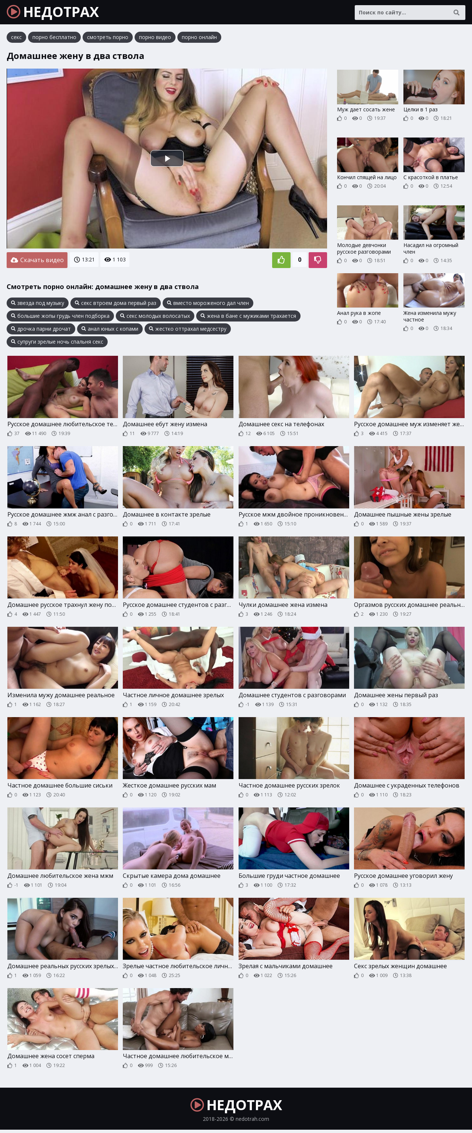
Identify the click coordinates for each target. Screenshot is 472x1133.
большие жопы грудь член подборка (60, 316)
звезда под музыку (37, 303)
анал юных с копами (109, 329)
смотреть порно (107, 38)
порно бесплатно (54, 38)
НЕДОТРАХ (56, 13)
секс (16, 38)
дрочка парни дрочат (41, 329)
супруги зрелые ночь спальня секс (57, 342)
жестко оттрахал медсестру (187, 329)
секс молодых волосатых (155, 316)
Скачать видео (37, 261)
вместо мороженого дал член (208, 303)
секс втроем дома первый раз (115, 303)
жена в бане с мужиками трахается (248, 316)
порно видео (155, 38)
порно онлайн (199, 38)
